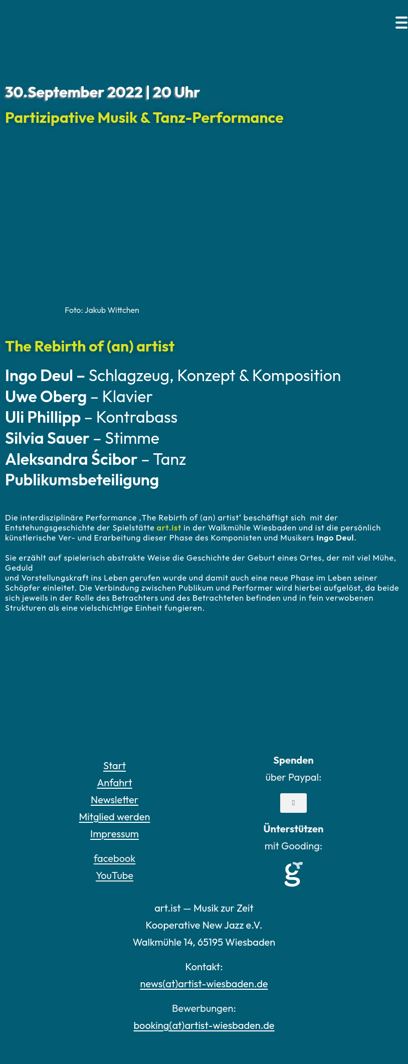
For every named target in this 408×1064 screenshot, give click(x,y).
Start (114, 765)
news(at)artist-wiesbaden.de (204, 983)
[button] (293, 803)
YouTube (114, 875)
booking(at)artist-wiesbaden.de (203, 1025)
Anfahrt (114, 782)
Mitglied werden (114, 816)
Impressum (114, 833)
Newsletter (114, 799)
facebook (115, 858)
